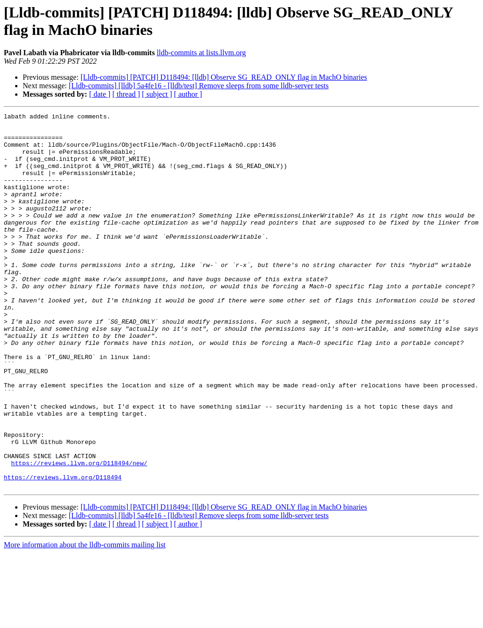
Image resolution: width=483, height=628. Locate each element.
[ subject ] (157, 94)
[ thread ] (126, 94)
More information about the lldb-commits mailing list (85, 620)
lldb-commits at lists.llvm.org (201, 53)
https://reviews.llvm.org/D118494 (63, 550)
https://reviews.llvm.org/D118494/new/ (79, 533)
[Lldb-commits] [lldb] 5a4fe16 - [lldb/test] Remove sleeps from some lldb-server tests (199, 86)
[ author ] (188, 94)
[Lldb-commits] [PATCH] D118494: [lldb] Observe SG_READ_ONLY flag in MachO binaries (224, 77)
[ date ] (99, 94)
